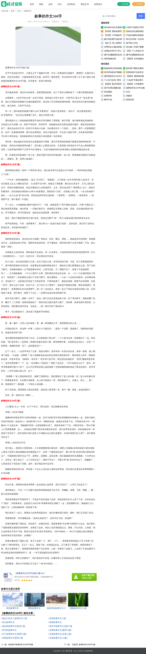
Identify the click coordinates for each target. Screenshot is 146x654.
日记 (128, 92)
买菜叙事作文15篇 (57, 618)
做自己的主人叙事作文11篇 (14, 618)
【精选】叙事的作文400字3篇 (83, 645)
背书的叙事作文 (9, 630)
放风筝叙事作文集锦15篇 (13, 626)
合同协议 (71, 4)
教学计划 (108, 100)
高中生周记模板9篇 (112, 88)
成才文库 (69, 651)
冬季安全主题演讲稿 (113, 47)
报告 (41, 4)
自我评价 (108, 96)
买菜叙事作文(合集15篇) (60, 634)
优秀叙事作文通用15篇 (12, 638)
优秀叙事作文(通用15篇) (60, 630)
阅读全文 (55, 22)
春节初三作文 (132, 43)
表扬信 (129, 96)
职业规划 (108, 92)
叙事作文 (28, 11)
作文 (60, 4)
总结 (50, 4)
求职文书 (84, 4)
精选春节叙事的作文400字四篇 (20, 645)
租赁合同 (130, 100)
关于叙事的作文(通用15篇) (14, 634)
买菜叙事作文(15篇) (58, 638)
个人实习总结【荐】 (113, 80)
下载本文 (64, 22)
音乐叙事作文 (8, 622)
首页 (32, 4)
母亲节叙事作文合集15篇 (60, 626)
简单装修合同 (110, 59)
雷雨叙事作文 (55, 622)
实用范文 (98, 4)
